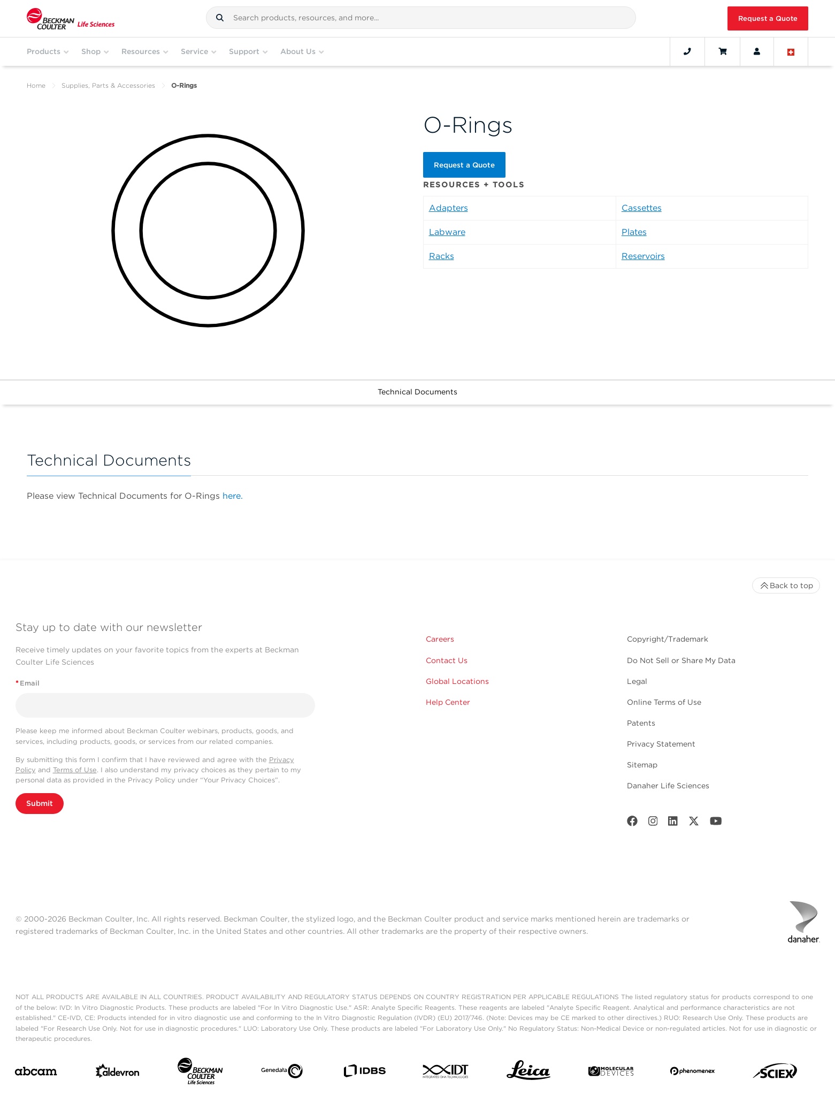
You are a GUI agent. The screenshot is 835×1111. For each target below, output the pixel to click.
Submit (39, 803)
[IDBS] (364, 1073)
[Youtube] (716, 823)
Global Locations (457, 681)
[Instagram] (653, 823)
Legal (637, 681)
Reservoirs (643, 255)
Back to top (786, 585)
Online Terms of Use (664, 702)
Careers (440, 639)
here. (233, 496)
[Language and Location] (791, 51)
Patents (641, 723)
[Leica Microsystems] (528, 1073)
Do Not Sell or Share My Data (681, 660)
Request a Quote (768, 18)
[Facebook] (632, 823)
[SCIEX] (775, 1073)
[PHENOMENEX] (692, 1073)
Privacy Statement (661, 744)
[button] (219, 17)
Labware (447, 231)
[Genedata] (281, 1073)
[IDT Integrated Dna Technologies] (446, 1073)
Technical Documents (417, 391)
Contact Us (447, 660)
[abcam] (35, 1073)
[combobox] (421, 17)
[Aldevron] (117, 1073)
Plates (634, 231)
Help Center (448, 702)
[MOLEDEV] (610, 1073)
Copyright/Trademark (667, 639)
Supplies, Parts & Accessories (108, 85)
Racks (441, 255)
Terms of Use (75, 770)
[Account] (756, 51)
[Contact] (687, 51)
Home (36, 85)
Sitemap (642, 764)
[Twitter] (693, 823)
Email (28, 683)
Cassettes (642, 207)
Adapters (448, 207)
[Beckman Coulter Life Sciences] (200, 1073)
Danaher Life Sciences (668, 785)
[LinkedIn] (673, 823)
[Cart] (722, 51)
